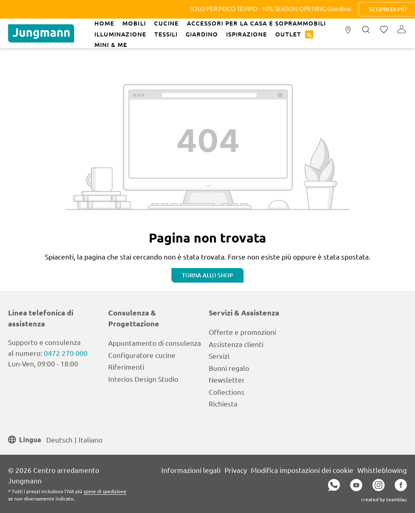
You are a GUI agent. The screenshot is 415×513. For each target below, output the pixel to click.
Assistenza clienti (236, 344)
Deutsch (59, 439)
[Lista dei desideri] (384, 30)
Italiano (91, 439)
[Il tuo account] (402, 30)
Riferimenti (126, 366)
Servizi (219, 355)
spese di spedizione (104, 491)
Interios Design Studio (143, 379)
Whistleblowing (382, 470)
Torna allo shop (207, 275)
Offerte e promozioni (242, 332)
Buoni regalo (229, 368)
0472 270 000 (66, 353)
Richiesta (223, 403)
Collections (226, 391)
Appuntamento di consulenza (154, 342)
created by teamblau (384, 499)
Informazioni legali (190, 470)
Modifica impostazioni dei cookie (302, 470)
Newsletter (227, 379)
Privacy (236, 470)
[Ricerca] (366, 30)
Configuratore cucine (141, 355)
